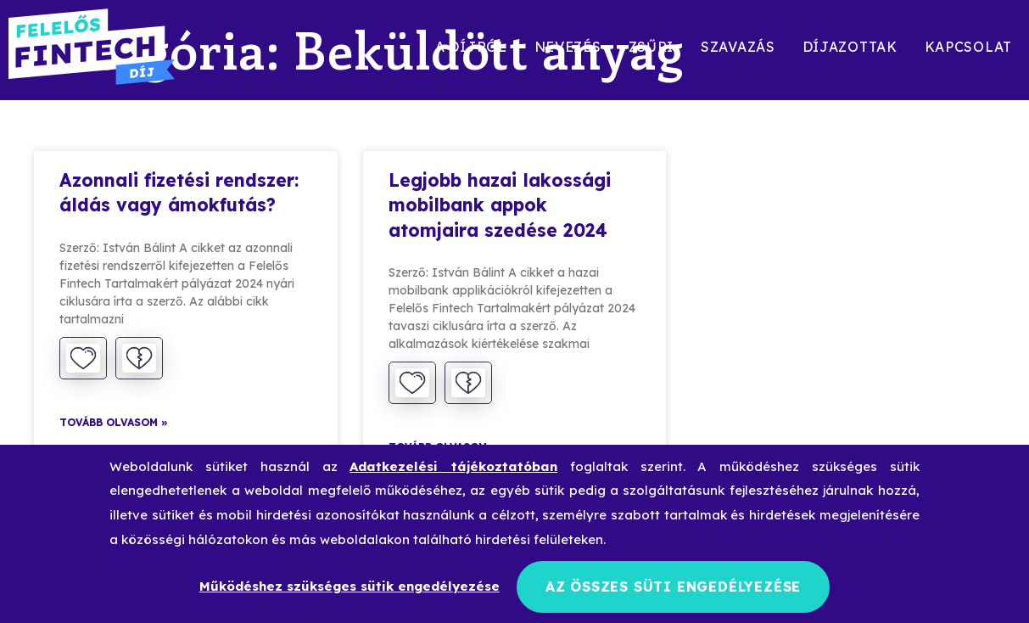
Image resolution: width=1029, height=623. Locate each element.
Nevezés (567, 46)
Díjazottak (850, 46)
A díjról (471, 46)
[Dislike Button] (139, 358)
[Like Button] (83, 358)
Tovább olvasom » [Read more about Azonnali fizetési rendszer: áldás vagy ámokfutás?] (113, 422)
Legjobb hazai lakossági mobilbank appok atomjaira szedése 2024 (500, 205)
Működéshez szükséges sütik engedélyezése (349, 586)
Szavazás (738, 46)
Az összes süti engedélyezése (673, 586)
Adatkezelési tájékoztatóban (453, 466)
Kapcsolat (968, 46)
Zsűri (651, 46)
